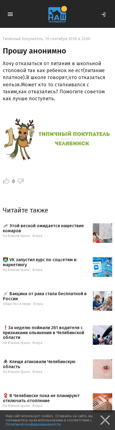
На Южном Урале (16, 236)
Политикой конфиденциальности (33, 424)
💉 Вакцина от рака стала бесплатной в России (45, 296)
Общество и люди (17, 304)
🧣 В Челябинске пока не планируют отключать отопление (41, 398)
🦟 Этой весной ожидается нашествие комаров (43, 228)
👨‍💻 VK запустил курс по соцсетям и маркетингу (39, 262)
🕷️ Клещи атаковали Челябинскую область (39, 364)
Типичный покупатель (23, 39)
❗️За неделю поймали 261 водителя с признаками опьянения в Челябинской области (43, 332)
